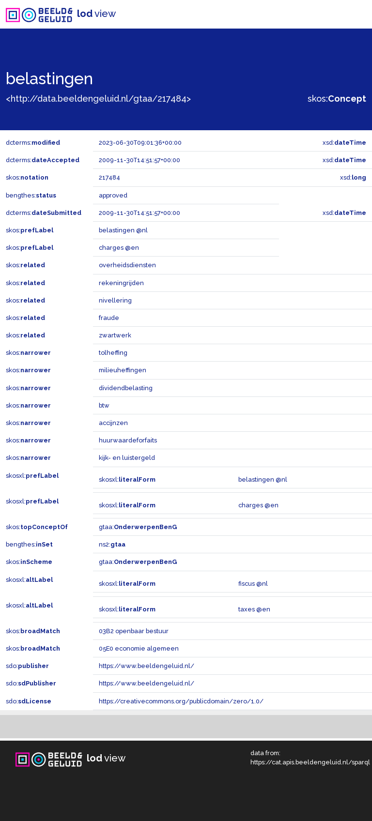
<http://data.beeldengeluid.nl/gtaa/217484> (98, 98)
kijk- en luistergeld (127, 457)
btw (104, 405)
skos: (337, 98)
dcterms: (33, 142)
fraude (109, 317)
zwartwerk (115, 335)
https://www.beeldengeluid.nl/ (146, 665)
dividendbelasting (126, 388)
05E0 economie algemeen (139, 648)
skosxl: (32, 475)
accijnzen (113, 422)
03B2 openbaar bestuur (134, 631)
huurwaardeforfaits (128, 440)
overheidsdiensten (127, 265)
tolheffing (113, 352)
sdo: (27, 665)
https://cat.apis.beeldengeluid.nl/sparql (310, 762)
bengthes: (31, 195)
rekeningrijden (121, 283)
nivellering (115, 300)
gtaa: (138, 527)
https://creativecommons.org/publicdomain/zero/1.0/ (181, 701)
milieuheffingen (122, 370)
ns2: (112, 544)
